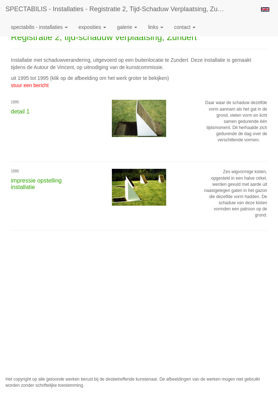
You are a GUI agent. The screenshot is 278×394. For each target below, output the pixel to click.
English (265, 9)
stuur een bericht (30, 85)
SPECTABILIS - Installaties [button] (39, 27)
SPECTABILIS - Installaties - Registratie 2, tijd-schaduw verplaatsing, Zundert (118, 9)
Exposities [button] (92, 27)
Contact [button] (184, 27)
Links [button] (155, 27)
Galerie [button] (127, 27)
